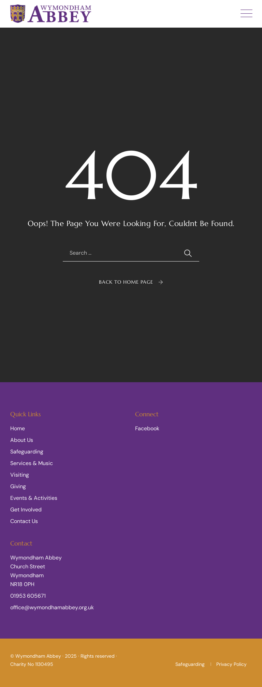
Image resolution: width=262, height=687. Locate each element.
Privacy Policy (231, 664)
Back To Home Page (126, 282)
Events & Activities (33, 498)
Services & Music (31, 463)
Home (17, 428)
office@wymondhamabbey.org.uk (52, 607)
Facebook (147, 428)
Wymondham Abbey (38, 656)
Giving (18, 486)
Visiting (19, 474)
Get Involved (26, 509)
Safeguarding (26, 451)
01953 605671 (28, 595)
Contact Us (24, 521)
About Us (21, 440)
